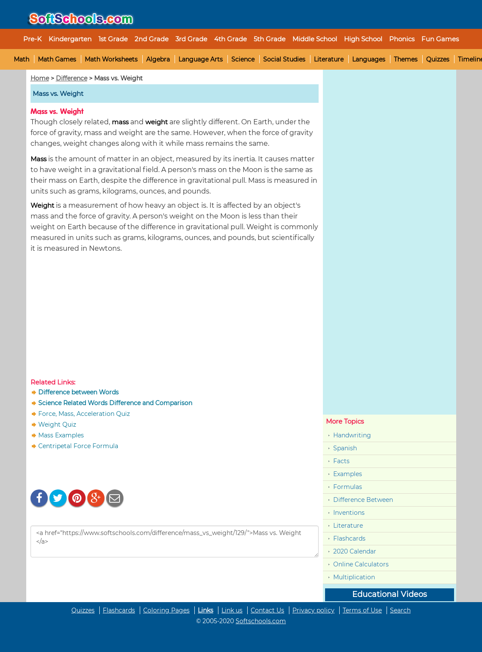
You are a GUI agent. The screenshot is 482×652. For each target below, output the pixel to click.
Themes (406, 59)
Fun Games (440, 39)
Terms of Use (362, 610)
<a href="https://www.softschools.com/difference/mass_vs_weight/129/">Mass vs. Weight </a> (175, 541)
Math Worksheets (111, 59)
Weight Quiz (57, 424)
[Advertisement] (175, 317)
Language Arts (200, 59)
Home (40, 78)
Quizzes (437, 59)
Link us (232, 610)
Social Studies (284, 59)
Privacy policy (313, 610)
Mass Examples (61, 435)
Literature (329, 59)
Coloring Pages (166, 610)
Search (400, 610)
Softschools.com (261, 621)
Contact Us (267, 610)
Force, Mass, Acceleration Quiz (84, 414)
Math (21, 59)
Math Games (57, 59)
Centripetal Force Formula (78, 446)
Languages (368, 59)
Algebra (158, 59)
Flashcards (349, 538)
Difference (71, 78)
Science (243, 59)
